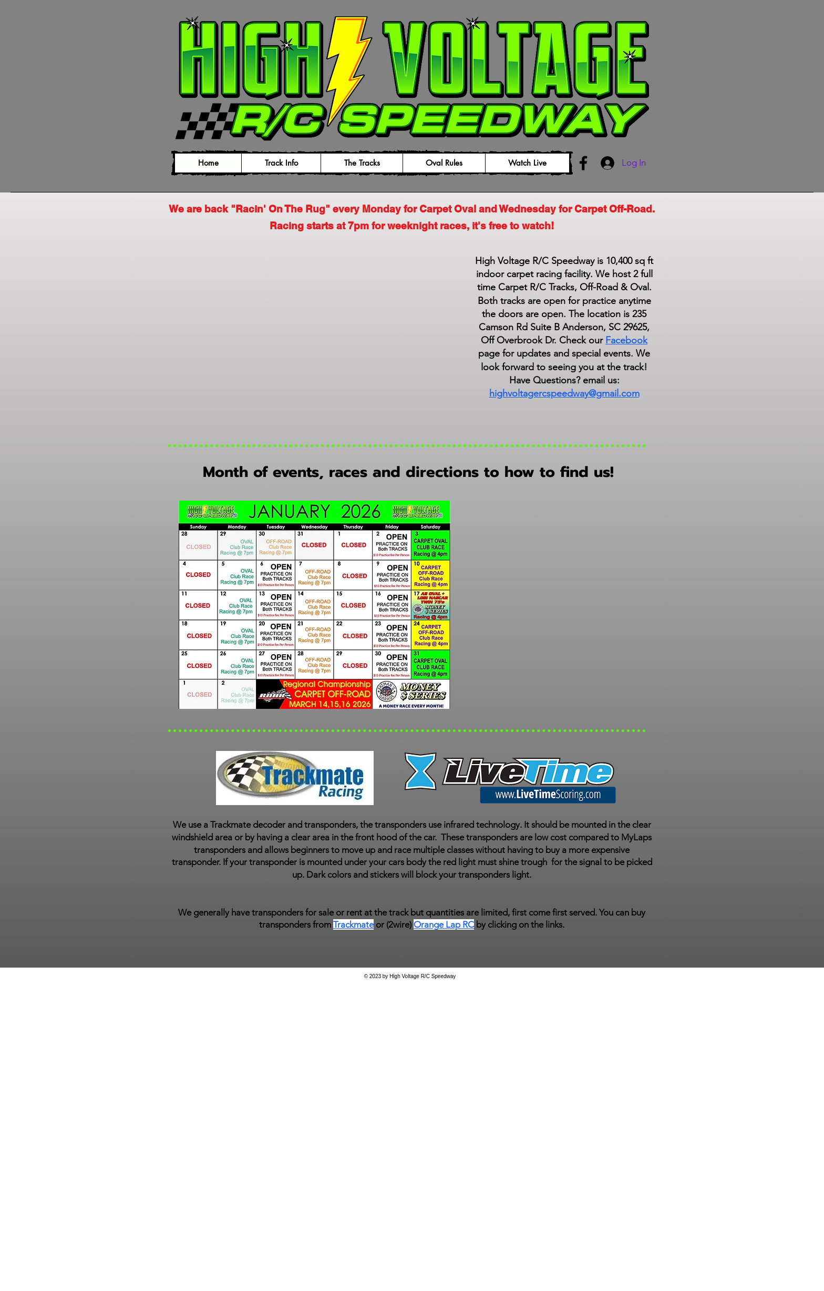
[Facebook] (583, 163)
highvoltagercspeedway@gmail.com (564, 393)
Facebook (626, 340)
